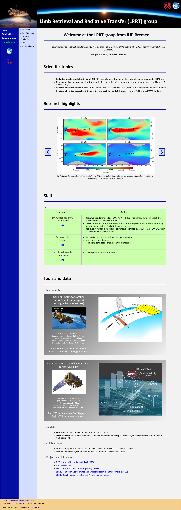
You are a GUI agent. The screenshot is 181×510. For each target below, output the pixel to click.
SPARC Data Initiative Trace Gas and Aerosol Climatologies (82, 474)
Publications (8, 34)
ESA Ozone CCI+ (63, 465)
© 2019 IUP (8, 500)
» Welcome (25, 29)
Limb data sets (9, 42)
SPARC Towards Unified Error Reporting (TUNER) (78, 468)
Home (5, 30)
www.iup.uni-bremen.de (23, 500)
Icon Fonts (23, 503)
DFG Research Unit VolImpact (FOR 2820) (75, 462)
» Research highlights (24, 37)
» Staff (23, 42)
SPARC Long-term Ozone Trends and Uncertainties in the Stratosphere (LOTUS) (92, 471)
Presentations (9, 38)
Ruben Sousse (33, 507)
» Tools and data (27, 46)
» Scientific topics (27, 33)
